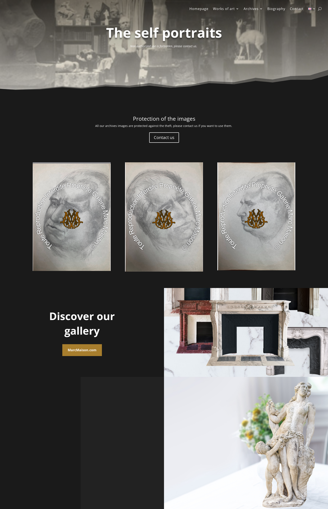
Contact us (164, 137)
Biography (276, 9)
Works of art (224, 9)
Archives (251, 9)
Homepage (198, 9)
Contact (297, 9)
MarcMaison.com (82, 350)
